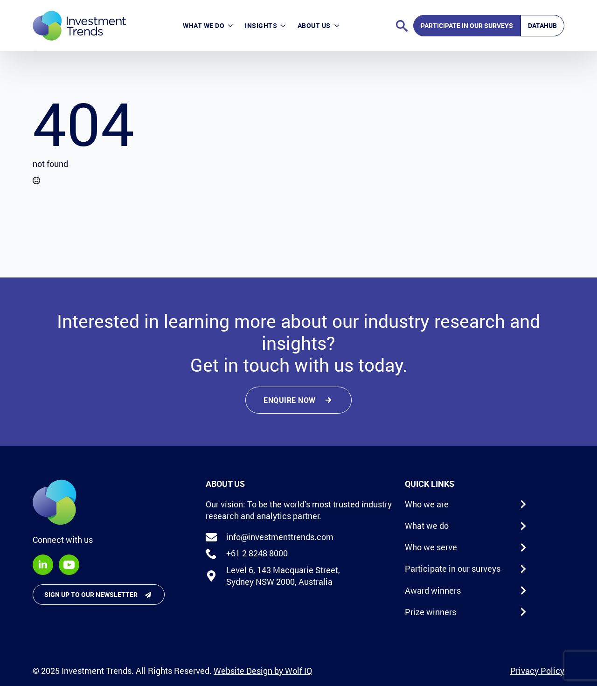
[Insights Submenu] (284, 25)
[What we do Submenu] (231, 25)
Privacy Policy (537, 670)
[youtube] (69, 564)
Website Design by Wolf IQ (263, 670)
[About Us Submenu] (338, 25)
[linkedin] (43, 564)
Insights (261, 25)
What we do (203, 25)
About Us (314, 25)
